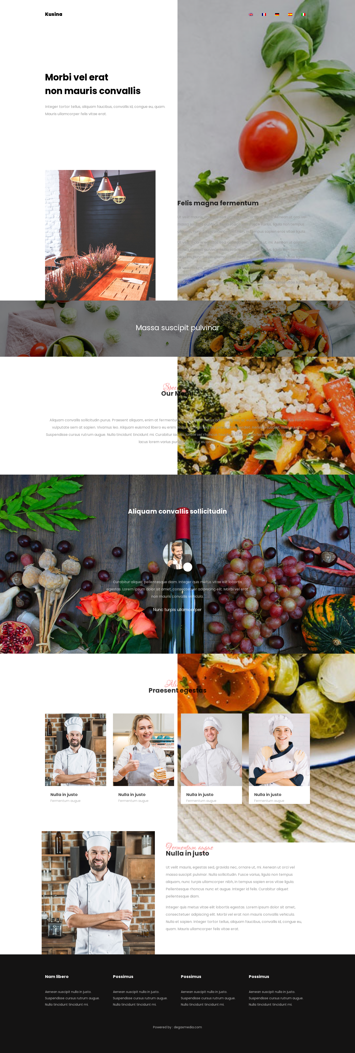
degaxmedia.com (188, 1027)
